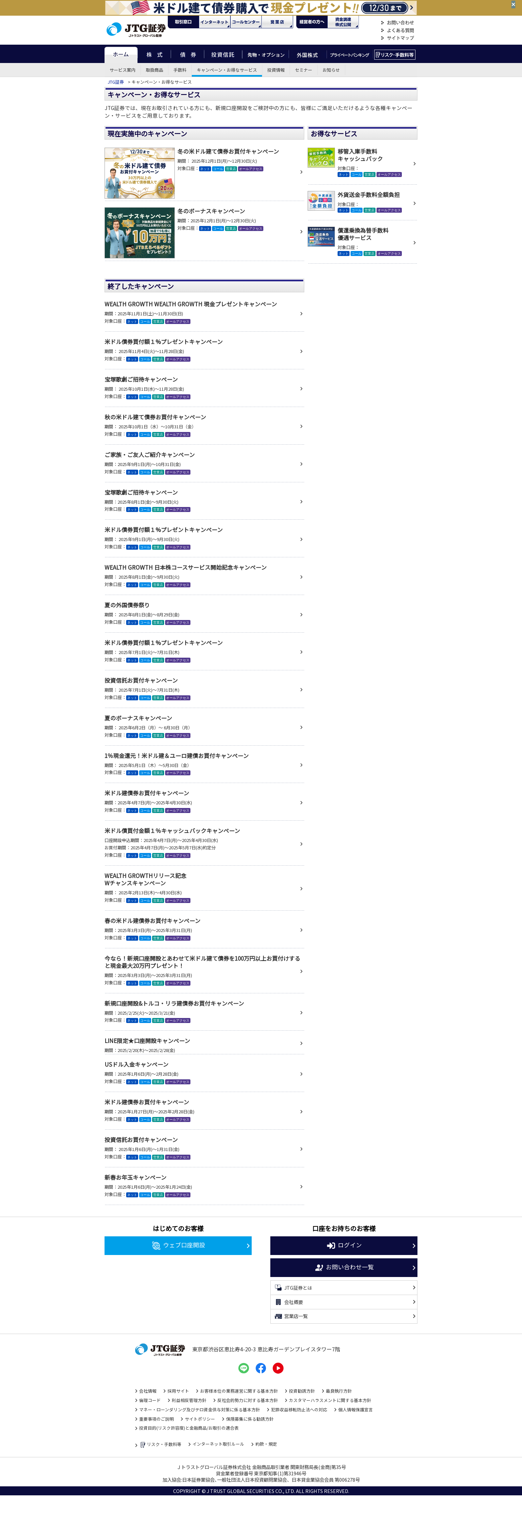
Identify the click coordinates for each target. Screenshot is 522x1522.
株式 (154, 54)
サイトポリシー (200, 1419)
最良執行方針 (339, 1391)
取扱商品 (154, 70)
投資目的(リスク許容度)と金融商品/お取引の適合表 (189, 1428)
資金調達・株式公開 (343, 22)
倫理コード (150, 1400)
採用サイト (178, 1391)
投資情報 (276, 70)
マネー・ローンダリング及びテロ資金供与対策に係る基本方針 (199, 1409)
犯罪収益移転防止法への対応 (299, 1409)
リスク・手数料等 (160, 1445)
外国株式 (308, 54)
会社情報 (147, 1391)
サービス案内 (122, 70)
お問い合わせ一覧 (344, 1267)
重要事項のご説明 (156, 1419)
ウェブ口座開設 (178, 1245)
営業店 (277, 22)
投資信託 (223, 54)
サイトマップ (397, 38)
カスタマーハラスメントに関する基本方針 (330, 1400)
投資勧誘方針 (302, 1391)
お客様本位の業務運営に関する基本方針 (239, 1391)
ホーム (121, 54)
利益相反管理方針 (189, 1400)
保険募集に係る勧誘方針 (250, 1419)
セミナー (303, 70)
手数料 (179, 70)
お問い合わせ (397, 23)
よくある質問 (397, 30)
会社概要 (288, 1302)
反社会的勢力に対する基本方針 (247, 1400)
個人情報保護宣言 (355, 1409)
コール (246, 22)
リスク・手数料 (395, 54)
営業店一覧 (291, 1316)
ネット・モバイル (214, 22)
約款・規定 (266, 1444)
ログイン (344, 1245)
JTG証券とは (293, 1287)
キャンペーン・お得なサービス (227, 70)
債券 (187, 54)
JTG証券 (116, 82)
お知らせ (331, 70)
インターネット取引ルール (218, 1444)
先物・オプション (265, 54)
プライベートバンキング (350, 54)
